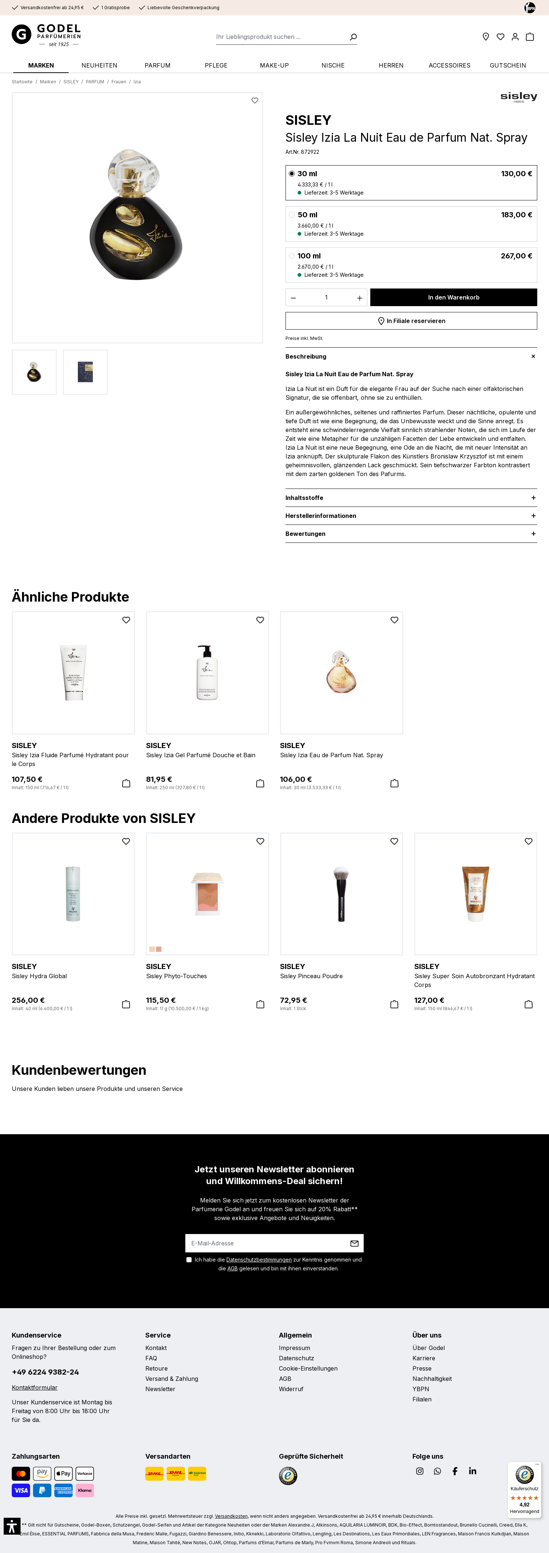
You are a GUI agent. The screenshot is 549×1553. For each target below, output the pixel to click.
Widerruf (291, 1389)
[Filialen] (486, 36)
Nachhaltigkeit (432, 1378)
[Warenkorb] (530, 36)
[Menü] (537, 1466)
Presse (422, 1368)
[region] (137, 243)
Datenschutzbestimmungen (259, 1259)
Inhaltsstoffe (304, 497)
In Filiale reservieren (411, 319)
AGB (233, 1268)
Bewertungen (306, 533)
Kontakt (156, 1347)
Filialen (422, 1399)
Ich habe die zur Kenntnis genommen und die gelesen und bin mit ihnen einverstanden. (278, 1263)
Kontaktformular (35, 1387)
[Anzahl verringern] (293, 297)
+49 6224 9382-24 (45, 1372)
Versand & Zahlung (171, 1378)
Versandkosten (231, 1516)
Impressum (294, 1347)
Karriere (423, 1358)
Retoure (156, 1368)
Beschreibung (306, 356)
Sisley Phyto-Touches (207, 970)
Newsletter (160, 1389)
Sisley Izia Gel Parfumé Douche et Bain (207, 749)
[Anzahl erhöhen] (360, 297)
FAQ (151, 1358)
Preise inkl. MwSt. (304, 338)
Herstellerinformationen (321, 515)
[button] (12, 1526)
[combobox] (280, 37)
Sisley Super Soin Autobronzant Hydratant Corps (476, 974)
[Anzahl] (327, 297)
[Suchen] (351, 37)
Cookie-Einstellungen (308, 1368)
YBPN (420, 1389)
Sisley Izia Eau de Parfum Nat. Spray (341, 749)
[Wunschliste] (500, 36)
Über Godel (428, 1347)
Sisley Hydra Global (73, 970)
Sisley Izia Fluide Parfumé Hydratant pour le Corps (73, 754)
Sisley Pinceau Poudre (341, 970)
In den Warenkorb (454, 297)
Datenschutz (296, 1358)
